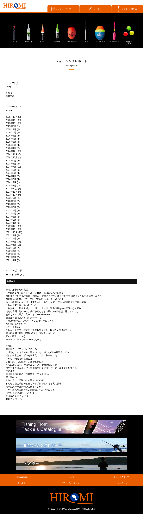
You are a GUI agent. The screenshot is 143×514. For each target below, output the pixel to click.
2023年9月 (11, 198)
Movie (71, 477)
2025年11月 (11, 120)
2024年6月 (11, 170)
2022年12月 (11, 226)
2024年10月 (11, 157)
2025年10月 (11, 123)
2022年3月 (11, 254)
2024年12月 (11, 151)
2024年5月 (11, 173)
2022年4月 (11, 251)
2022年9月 (11, 235)
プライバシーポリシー (71, 483)
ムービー (95, 8)
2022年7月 (11, 241)
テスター (10, 93)
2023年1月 (11, 223)
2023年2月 (11, 220)
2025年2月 (11, 145)
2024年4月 (11, 176)
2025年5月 (11, 136)
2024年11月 (11, 154)
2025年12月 (11, 117)
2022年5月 (11, 248)
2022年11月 (11, 229)
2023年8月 (11, 201)
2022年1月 (11, 260)
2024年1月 (11, 185)
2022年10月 (11, 232)
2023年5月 (11, 210)
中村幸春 (10, 96)
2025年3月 (11, 142)
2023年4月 (11, 213)
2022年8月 (11, 238)
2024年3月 (11, 179)
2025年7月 (11, 129)
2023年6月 (11, 207)
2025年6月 (11, 132)
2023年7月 (11, 204)
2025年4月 (11, 139)
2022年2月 (11, 257)
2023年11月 (11, 192)
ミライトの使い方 (127, 9)
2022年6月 (11, 245)
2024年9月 (11, 160)
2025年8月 (11, 126)
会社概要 (21, 483)
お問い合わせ (121, 483)
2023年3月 (11, 217)
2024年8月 (11, 164)
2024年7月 (11, 167)
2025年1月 (11, 148)
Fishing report (22, 477)
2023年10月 (11, 195)
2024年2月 (11, 182)
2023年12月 (11, 188)
